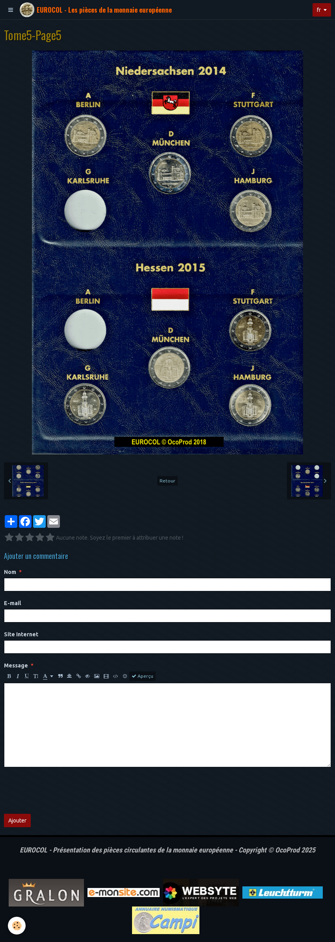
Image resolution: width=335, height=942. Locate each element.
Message (16, 665)
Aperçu (142, 676)
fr (319, 10)
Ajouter (17, 820)
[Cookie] (17, 926)
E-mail (12, 603)
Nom (10, 572)
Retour (167, 480)
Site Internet (21, 634)
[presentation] (64, 790)
